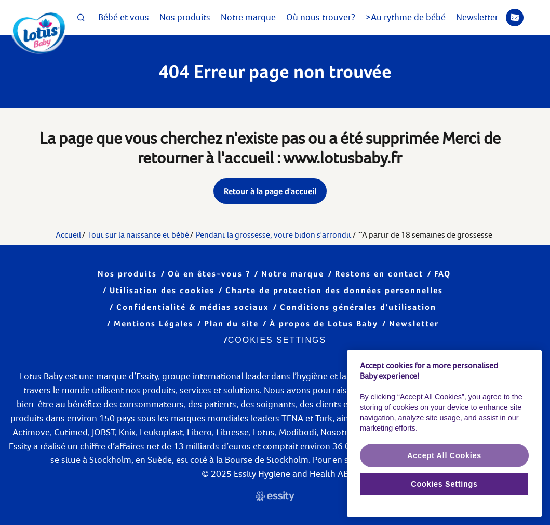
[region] (444, 433)
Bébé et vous (123, 17)
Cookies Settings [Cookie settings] (277, 340)
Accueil (68, 235)
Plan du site (231, 323)
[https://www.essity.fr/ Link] (275, 497)
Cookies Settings (444, 484)
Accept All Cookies (444, 455)
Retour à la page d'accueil (270, 191)
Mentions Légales (153, 323)
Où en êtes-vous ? (209, 274)
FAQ (442, 274)
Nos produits (184, 17)
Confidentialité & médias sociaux (192, 307)
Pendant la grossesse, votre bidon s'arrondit (274, 235)
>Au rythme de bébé (406, 17)
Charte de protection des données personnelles (334, 290)
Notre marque (248, 17)
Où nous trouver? (320, 17)
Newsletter (490, 17)
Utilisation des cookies (162, 290)
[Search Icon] (81, 17)
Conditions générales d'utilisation (358, 307)
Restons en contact (379, 274)
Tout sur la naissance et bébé (138, 235)
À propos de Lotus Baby (324, 323)
